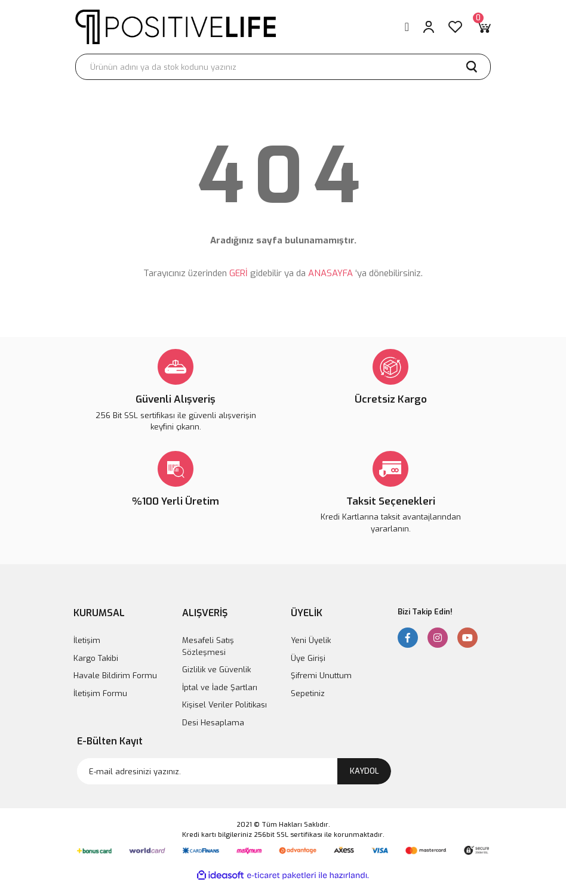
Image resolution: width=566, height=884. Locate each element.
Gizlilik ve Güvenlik (216, 669)
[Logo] (175, 27)
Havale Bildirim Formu (115, 675)
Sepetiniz (308, 693)
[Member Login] (428, 27)
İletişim (86, 640)
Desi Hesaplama (213, 723)
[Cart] (483, 27)
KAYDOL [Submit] (364, 771)
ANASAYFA (330, 273)
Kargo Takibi (95, 658)
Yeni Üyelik (311, 640)
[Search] (283, 67)
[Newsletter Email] (234, 771)
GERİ (238, 273)
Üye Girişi (308, 658)
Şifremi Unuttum (321, 675)
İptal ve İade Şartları (219, 687)
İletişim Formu (100, 693)
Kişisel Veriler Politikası (224, 705)
